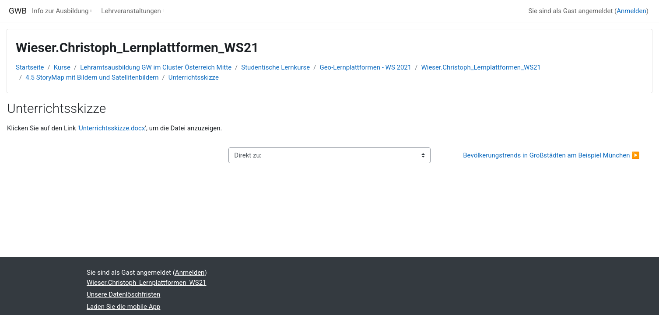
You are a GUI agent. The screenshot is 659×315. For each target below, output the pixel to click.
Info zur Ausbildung (60, 11)
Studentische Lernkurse (275, 67)
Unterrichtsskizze (193, 77)
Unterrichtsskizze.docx (112, 128)
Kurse (62, 67)
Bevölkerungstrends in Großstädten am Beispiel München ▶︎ (551, 155)
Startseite (30, 67)
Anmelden (631, 11)
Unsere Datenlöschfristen (123, 294)
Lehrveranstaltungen (131, 11)
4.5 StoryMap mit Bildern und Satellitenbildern (91, 77)
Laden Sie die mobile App (123, 307)
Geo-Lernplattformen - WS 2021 (365, 67)
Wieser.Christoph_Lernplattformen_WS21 (481, 67)
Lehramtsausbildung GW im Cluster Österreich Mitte (155, 67)
